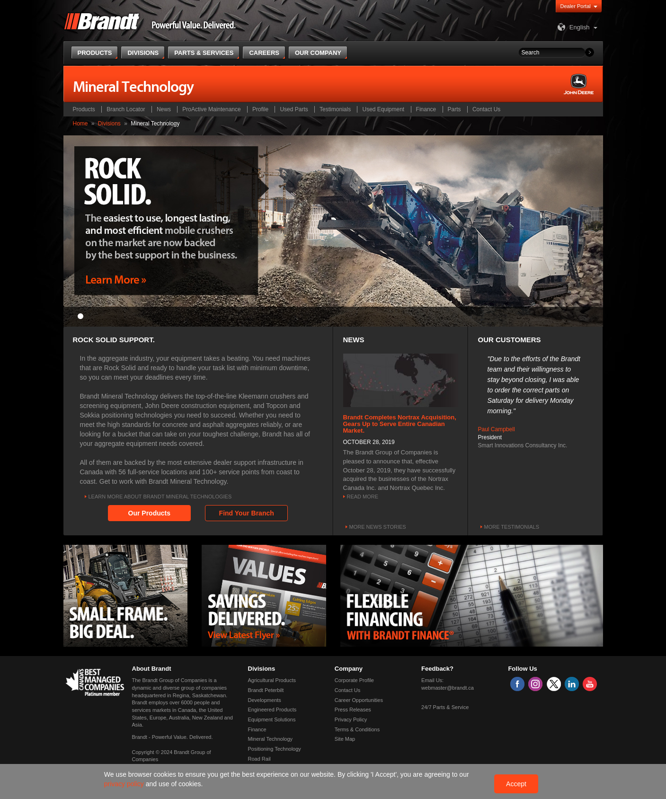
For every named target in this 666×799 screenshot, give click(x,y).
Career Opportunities (359, 700)
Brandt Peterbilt (266, 690)
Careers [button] (264, 52)
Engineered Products (272, 709)
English (572, 27)
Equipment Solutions (272, 719)
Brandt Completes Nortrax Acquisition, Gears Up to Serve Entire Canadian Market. (399, 424)
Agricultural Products (272, 680)
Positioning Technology (274, 749)
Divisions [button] (143, 52)
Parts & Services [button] (203, 52)
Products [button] (95, 52)
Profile (260, 109)
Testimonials (335, 109)
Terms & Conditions (357, 729)
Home (80, 123)
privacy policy (125, 784)
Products (84, 109)
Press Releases (353, 709)
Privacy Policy (351, 719)
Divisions (109, 123)
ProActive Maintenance (211, 109)
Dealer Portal (575, 6)
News (164, 109)
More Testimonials (512, 527)
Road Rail (259, 759)
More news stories (377, 527)
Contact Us (486, 109)
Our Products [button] (149, 513)
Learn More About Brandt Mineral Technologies (160, 496)
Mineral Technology (270, 739)
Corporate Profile (354, 680)
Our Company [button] (318, 52)
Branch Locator (126, 109)
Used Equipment (383, 109)
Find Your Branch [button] (246, 513)
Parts (454, 109)
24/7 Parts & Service (445, 707)
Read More (363, 496)
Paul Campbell (496, 429)
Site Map (345, 739)
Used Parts (294, 109)
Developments (264, 700)
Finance (426, 109)
